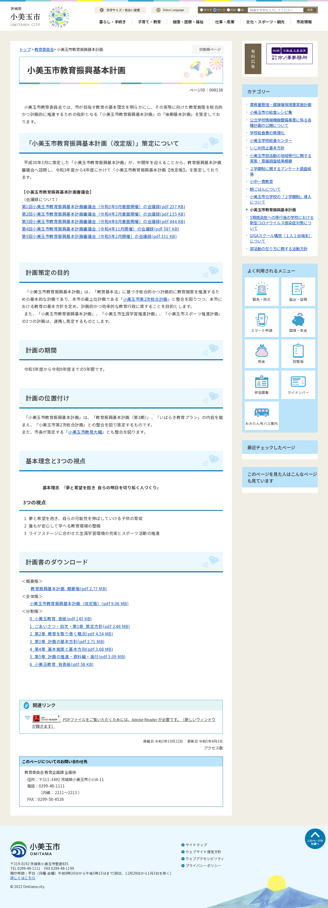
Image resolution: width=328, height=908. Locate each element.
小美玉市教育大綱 (85, 432)
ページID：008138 (206, 90)
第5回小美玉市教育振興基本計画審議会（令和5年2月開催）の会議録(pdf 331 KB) (99, 236)
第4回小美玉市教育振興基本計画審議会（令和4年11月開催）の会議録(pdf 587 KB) (100, 229)
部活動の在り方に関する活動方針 (279, 248)
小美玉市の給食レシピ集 (271, 112)
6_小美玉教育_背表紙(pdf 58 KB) (58, 664)
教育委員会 (44, 49)
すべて (208, 10)
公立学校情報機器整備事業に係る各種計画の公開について (280, 122)
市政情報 (304, 21)
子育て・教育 (149, 21)
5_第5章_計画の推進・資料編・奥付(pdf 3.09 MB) (74, 656)
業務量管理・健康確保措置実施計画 (280, 104)
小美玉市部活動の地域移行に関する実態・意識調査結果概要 (280, 158)
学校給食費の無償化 (267, 132)
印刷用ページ (210, 49)
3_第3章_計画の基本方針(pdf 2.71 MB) (63, 641)
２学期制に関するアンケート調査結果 (280, 171)
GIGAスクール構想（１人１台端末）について (281, 238)
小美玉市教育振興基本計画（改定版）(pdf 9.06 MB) (75, 603)
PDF (233, 10)
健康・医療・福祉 (188, 21)
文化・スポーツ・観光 (265, 21)
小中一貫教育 (261, 181)
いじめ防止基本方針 (267, 148)
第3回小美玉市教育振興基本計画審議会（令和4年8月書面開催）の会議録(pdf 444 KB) (103, 221)
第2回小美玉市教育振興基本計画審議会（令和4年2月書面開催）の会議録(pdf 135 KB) (103, 214)
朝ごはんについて (265, 189)
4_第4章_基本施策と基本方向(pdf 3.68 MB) (67, 649)
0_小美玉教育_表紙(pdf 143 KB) (57, 618)
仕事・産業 (224, 21)
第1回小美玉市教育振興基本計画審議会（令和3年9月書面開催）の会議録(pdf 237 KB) (103, 206)
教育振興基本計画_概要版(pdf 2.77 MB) (65, 588)
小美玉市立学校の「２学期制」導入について (280, 199)
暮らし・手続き (112, 21)
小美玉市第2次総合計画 (145, 299)
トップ (25, 49)
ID (242, 10)
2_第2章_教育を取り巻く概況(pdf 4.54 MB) (67, 634)
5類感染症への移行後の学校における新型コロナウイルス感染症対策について (282, 222)
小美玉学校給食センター (271, 140)
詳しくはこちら (22, 877)
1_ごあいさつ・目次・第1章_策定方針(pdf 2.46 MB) (76, 626)
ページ (221, 10)
